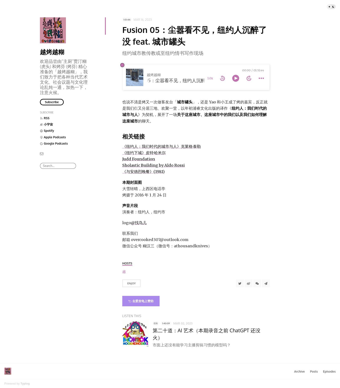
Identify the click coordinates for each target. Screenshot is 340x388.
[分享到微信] (257, 283)
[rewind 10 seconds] (222, 78)
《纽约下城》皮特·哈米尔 (144, 152)
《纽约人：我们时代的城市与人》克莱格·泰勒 (161, 146)
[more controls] (261, 78)
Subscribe (52, 102)
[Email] (41, 153)
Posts (314, 371)
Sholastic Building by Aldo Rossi (153, 165)
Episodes (329, 371)
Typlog (25, 383)
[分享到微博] (248, 283)
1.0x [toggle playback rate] (210, 78)
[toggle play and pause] (235, 78)
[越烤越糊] (124, 271)
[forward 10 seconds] (249, 78)
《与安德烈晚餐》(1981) (143, 171)
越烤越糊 (52, 52)
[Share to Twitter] (240, 283)
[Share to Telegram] (266, 283)
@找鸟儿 (139, 222)
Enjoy (131, 283)
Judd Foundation (138, 159)
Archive (299, 371)
